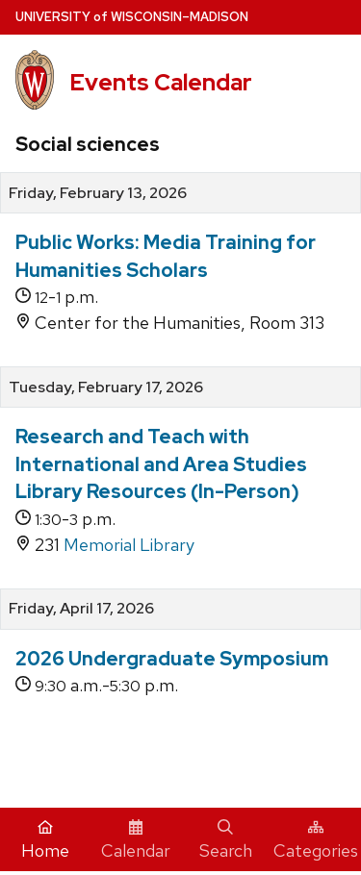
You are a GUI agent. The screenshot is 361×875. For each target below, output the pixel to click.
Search (225, 840)
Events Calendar (160, 82)
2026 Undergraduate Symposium (171, 658)
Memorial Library (129, 545)
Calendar (135, 840)
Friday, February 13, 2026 (98, 193)
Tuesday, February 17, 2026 (106, 387)
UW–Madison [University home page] (131, 17)
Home (45, 840)
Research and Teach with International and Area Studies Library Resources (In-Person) (161, 464)
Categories (315, 840)
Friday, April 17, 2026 (81, 608)
